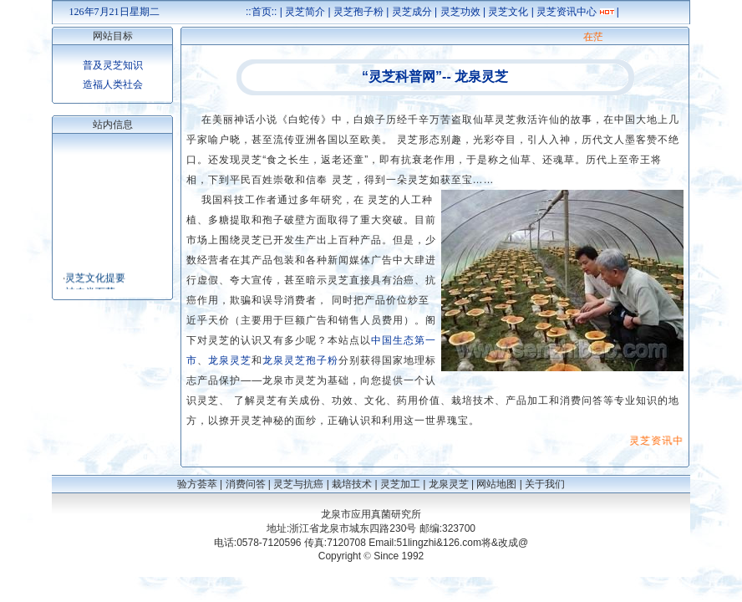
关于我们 (545, 484)
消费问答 (246, 484)
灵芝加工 (400, 484)
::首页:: (261, 12)
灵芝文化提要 (95, 280)
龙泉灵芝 (449, 484)
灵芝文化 (508, 12)
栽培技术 (352, 484)
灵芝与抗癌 (298, 484)
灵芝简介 (305, 12)
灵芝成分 (412, 12)
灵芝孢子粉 (358, 12)
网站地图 (496, 484)
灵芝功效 (460, 12)
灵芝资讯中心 (566, 12)
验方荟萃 (197, 484)
